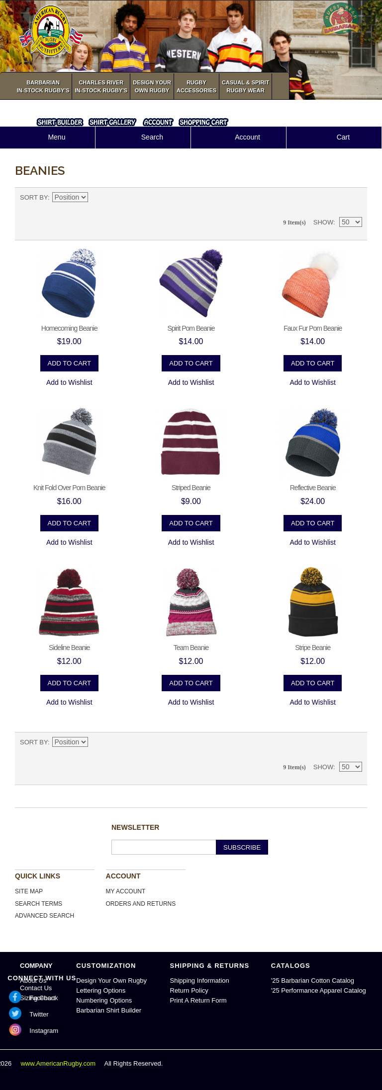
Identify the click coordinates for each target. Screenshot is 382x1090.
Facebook (43, 998)
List (354, 197)
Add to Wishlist (69, 382)
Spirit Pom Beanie (190, 328)
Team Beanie (191, 648)
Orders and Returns (141, 903)
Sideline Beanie (69, 648)
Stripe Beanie (312, 648)
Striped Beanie (191, 488)
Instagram (43, 1030)
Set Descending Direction (97, 197)
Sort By (34, 197)
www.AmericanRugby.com (58, 1063)
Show (323, 222)
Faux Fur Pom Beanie (313, 328)
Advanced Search (44, 915)
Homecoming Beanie (69, 328)
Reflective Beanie (313, 488)
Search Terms (38, 903)
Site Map (29, 891)
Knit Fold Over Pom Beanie (69, 488)
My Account (126, 891)
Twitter (38, 1014)
